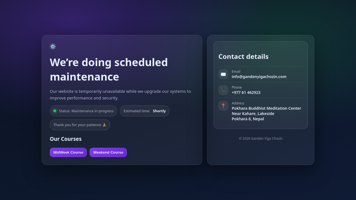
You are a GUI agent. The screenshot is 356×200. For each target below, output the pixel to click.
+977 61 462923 (246, 92)
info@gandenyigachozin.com (259, 76)
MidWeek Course (68, 152)
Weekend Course (108, 152)
